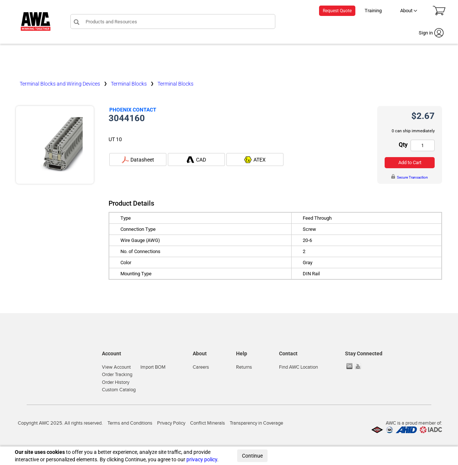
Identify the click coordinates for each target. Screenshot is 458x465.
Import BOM (153, 367)
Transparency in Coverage (256, 423)
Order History (115, 382)
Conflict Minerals (207, 423)
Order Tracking (117, 375)
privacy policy (201, 459)
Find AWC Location (298, 367)
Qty (403, 144)
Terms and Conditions (129, 423)
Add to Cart (409, 162)
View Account (116, 367)
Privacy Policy (171, 423)
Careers (201, 367)
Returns (244, 367)
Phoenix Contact (132, 110)
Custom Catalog (119, 390)
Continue (252, 456)
